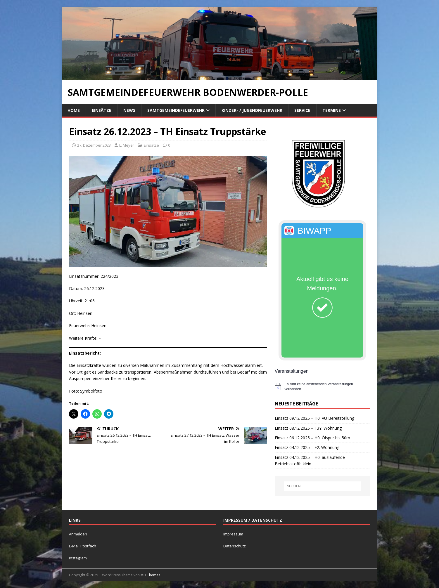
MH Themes (150, 575)
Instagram (78, 558)
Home (74, 110)
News (129, 110)
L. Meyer (126, 145)
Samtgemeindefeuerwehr (176, 110)
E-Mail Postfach (82, 546)
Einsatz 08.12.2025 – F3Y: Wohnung (308, 428)
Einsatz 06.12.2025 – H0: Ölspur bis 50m (312, 437)
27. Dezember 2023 (94, 145)
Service (302, 110)
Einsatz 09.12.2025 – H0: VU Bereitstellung (314, 418)
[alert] (322, 386)
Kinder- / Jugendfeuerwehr (252, 110)
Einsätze (101, 110)
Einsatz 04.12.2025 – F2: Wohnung (307, 447)
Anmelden (78, 534)
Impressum (233, 534)
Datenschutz (234, 546)
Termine (331, 110)
